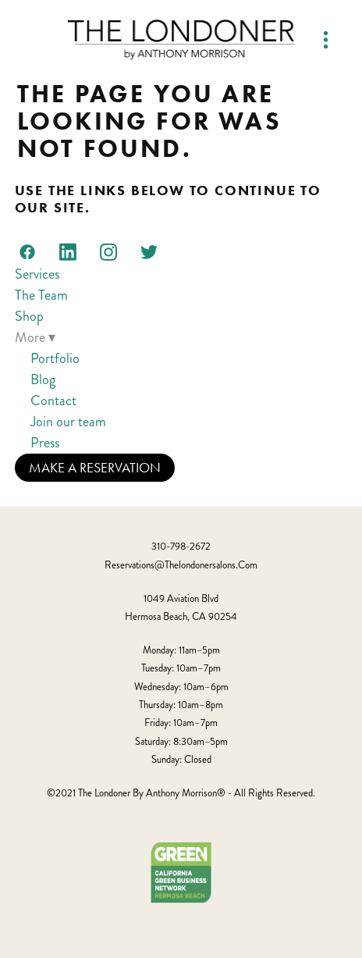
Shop (29, 316)
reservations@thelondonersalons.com (181, 565)
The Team (41, 295)
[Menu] (325, 39)
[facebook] (27, 251)
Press (44, 443)
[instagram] (108, 251)
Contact (53, 400)
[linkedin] (67, 251)
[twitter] (149, 251)
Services (37, 274)
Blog (42, 379)
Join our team (68, 421)
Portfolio (55, 358)
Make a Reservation (95, 467)
